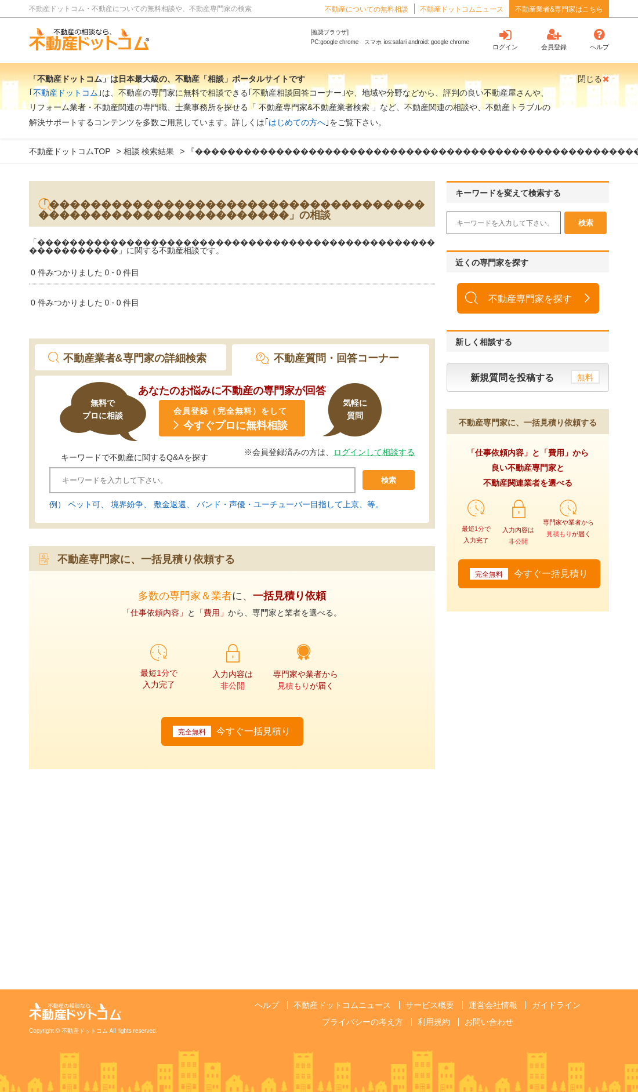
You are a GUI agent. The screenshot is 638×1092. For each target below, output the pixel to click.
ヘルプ (267, 1005)
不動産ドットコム (65, 92)
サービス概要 (429, 1005)
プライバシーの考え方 (362, 1022)
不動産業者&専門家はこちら (559, 9)
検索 (388, 480)
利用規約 (434, 1022)
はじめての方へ (297, 122)
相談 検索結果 (149, 151)
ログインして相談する (374, 452)
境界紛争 (127, 504)
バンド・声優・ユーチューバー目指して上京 (278, 504)
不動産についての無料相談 (366, 9)
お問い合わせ (489, 1022)
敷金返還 (170, 504)
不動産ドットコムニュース (461, 9)
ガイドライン (556, 1005)
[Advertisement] (127, 862)
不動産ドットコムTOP (70, 151)
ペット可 (84, 504)
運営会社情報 (493, 1005)
